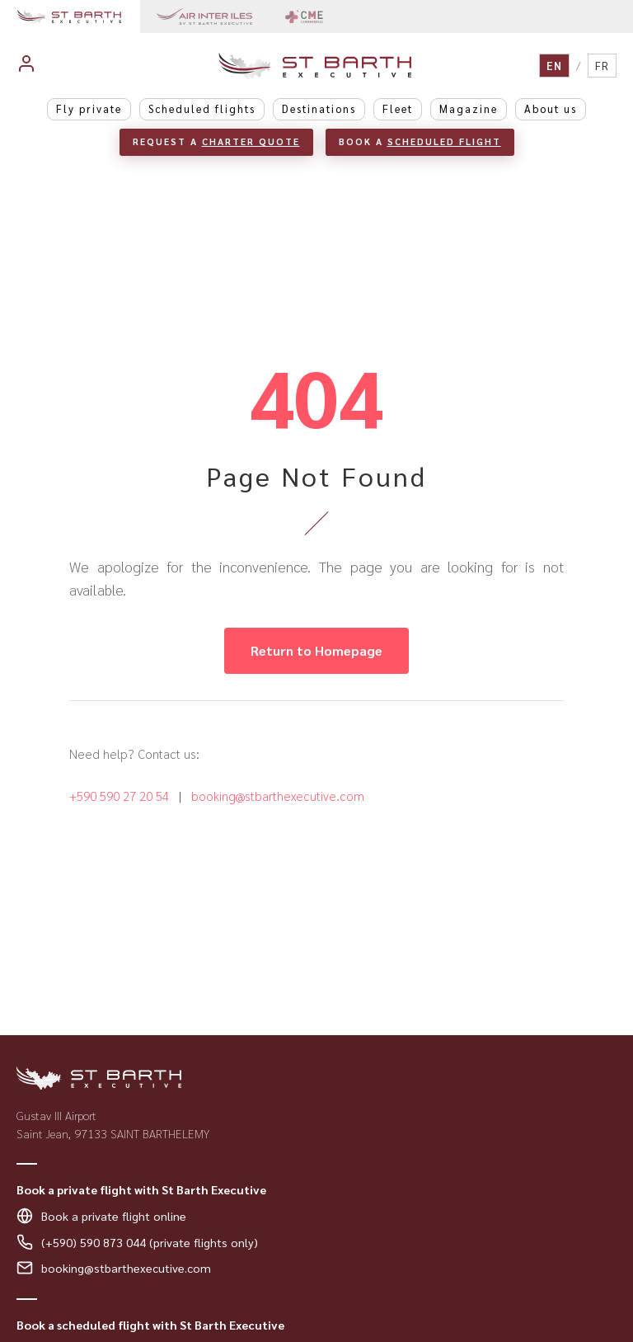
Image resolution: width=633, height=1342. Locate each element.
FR (602, 66)
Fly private (89, 108)
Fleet (397, 108)
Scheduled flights (202, 108)
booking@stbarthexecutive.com (277, 796)
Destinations (319, 108)
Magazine (468, 108)
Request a (216, 141)
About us (550, 108)
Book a (420, 141)
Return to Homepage (316, 650)
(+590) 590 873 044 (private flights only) (149, 1242)
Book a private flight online (113, 1215)
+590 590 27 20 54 (119, 796)
